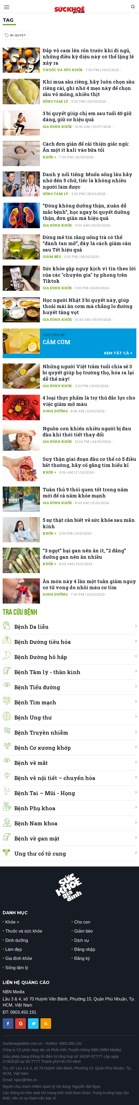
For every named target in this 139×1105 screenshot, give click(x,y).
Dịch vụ (81, 940)
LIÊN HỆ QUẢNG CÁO (26, 982)
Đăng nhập (84, 949)
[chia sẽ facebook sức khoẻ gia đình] (8, 1023)
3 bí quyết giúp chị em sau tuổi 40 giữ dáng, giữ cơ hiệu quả (87, 116)
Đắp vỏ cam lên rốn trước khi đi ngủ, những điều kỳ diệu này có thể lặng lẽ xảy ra (88, 56)
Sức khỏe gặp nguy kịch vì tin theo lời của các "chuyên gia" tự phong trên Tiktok (89, 274)
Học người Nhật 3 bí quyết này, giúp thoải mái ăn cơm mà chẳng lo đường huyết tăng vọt (87, 306)
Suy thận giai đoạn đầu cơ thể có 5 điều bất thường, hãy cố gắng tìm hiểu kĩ (89, 462)
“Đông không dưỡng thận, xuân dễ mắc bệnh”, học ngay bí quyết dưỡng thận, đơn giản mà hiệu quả (86, 211)
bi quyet (18, 35)
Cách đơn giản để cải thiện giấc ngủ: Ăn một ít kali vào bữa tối (86, 147)
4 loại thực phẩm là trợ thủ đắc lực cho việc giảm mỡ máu (89, 401)
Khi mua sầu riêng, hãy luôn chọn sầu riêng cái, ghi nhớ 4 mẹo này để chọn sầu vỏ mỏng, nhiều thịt (88, 88)
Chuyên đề (54, 334)
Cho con (82, 922)
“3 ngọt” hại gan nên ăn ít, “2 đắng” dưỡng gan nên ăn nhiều (84, 553)
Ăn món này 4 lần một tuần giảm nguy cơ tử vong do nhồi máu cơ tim (89, 584)
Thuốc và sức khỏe (63, 69)
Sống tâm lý (55, 101)
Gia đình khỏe (57, 126)
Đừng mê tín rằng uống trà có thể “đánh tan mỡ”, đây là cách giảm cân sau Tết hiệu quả (87, 243)
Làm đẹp (13, 949)
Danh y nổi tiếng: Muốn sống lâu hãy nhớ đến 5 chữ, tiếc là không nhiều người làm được (87, 180)
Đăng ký (82, 958)
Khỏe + (49, 157)
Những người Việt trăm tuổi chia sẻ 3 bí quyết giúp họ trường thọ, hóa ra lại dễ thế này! (88, 372)
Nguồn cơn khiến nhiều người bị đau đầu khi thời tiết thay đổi (87, 431)
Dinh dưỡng (55, 411)
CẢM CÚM (56, 342)
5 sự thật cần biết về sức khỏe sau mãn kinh (89, 523)
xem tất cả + (118, 353)
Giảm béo (52, 256)
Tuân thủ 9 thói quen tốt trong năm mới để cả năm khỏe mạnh (85, 492)
